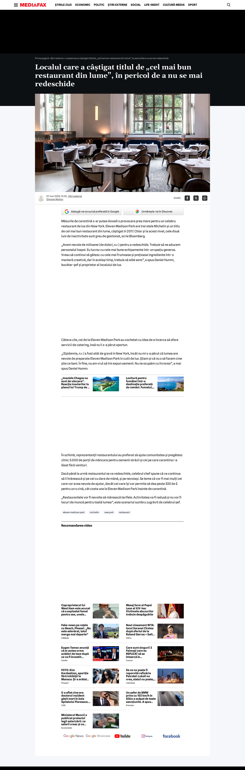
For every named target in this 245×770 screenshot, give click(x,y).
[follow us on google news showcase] (98, 736)
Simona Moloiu (54, 199)
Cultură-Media (174, 4)
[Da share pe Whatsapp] (204, 198)
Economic (82, 4)
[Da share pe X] (196, 198)
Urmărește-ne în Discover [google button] (154, 211)
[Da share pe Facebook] (187, 198)
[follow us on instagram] (147, 736)
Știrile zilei (63, 4)
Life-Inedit (151, 4)
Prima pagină (42, 58)
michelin (94, 512)
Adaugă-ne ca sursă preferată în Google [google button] (91, 211)
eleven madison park (74, 512)
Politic (99, 4)
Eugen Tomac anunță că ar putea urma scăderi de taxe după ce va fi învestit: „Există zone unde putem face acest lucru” (75, 652)
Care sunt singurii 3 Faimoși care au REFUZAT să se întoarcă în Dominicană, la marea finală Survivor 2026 (140, 652)
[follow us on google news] (73, 736)
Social (136, 4)
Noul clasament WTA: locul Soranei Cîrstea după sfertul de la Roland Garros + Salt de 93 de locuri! (140, 630)
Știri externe (117, 4)
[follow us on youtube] (122, 736)
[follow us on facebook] (171, 736)
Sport (192, 4)
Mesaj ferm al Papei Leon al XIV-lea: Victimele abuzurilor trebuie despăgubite (139, 610)
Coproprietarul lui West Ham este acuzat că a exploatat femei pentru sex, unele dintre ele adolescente (76, 610)
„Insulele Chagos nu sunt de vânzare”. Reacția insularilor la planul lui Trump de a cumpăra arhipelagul (75, 383)
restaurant (124, 512)
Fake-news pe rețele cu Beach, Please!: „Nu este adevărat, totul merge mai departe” (76, 630)
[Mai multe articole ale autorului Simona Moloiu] (41, 198)
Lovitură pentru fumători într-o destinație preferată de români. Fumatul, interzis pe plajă (139, 383)
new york (109, 512)
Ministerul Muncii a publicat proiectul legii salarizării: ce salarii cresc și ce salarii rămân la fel (74, 720)
